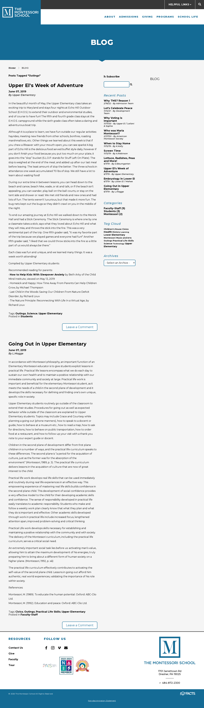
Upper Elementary (50, 313)
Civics (19, 611)
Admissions (128, 16)
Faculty (13, 659)
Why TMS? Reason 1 (117, 100)
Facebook (46, 648)
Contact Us (16, 647)
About (109, 16)
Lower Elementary (114, 234)
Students (27, 316)
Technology (118, 244)
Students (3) (112, 211)
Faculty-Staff (29, 614)
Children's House (113, 229)
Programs (165, 16)
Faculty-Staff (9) (114, 208)
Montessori (110, 238)
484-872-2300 (171, 682)
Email (66, 648)
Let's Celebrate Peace (118, 108)
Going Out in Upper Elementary (48, 344)
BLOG (155, 79)
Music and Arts (124, 238)
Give (11, 653)
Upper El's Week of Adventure (46, 85)
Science (32, 313)
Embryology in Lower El (119, 178)
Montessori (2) (113, 214)
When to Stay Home (117, 143)
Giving (147, 16)
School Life (188, 16)
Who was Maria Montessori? (114, 132)
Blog (25, 68)
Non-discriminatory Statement (102, 701)
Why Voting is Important (113, 119)
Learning (125, 232)
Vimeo (59, 648)
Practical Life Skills (48, 611)
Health (108, 231)
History (116, 232)
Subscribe (112, 76)
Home (12, 68)
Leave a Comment (80, 327)
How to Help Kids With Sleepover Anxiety (37, 274)
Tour (12, 665)
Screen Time (112, 150)
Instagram (53, 648)
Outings (20, 313)
